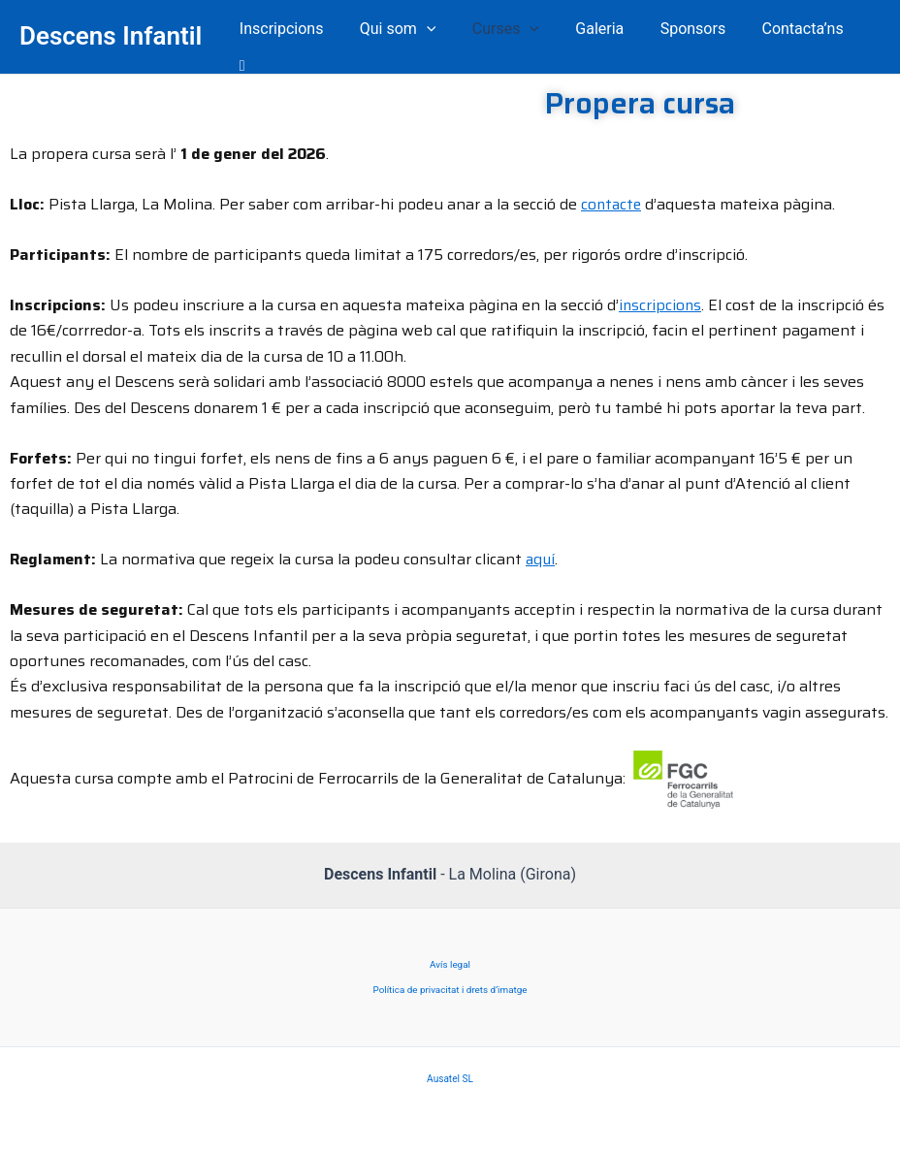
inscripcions (661, 292)
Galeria (594, 30)
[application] (432, 31)
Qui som (403, 30)
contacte (612, 191)
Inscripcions (292, 30)
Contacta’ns (787, 30)
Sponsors (683, 30)
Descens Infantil (110, 30)
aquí (541, 546)
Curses (505, 30)
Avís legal (450, 951)
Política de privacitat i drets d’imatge (449, 978)
